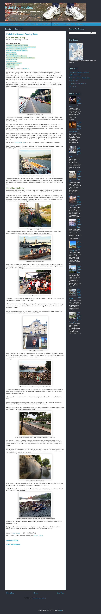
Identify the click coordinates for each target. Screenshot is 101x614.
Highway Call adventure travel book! (79, 72)
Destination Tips (73, 80)
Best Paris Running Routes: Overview (17, 45)
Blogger (60, 610)
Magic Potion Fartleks (75, 75)
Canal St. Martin (11, 52)
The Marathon (79, 24)
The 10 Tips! (34, 24)
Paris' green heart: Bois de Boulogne (16, 50)
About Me (56, 24)
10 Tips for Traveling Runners (77, 83)
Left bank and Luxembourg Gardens (16, 49)
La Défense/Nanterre (12, 65)
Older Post (60, 593)
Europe (36, 535)
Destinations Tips (20, 142)
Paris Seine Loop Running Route (79, 223)
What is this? (46, 24)
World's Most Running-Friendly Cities (79, 78)
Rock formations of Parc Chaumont (16, 56)
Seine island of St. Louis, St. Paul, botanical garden (21, 47)
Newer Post (10, 593)
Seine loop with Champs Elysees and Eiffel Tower (20, 58)
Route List (26, 68)
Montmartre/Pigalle (11, 54)
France (41, 535)
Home (25, 24)
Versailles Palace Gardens (13, 63)
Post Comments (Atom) (39, 598)
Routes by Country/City (13, 24)
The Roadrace (67, 24)
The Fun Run (72, 86)
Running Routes (19, 7)
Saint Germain (10, 67)
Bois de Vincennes (11, 61)
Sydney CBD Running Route (79, 269)
